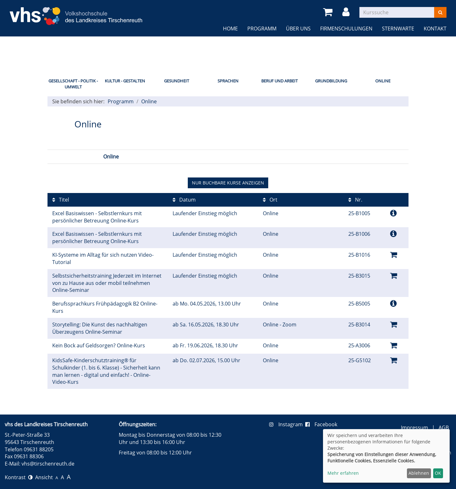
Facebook (321, 424)
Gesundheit (176, 81)
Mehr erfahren (343, 473)
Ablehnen (418, 473)
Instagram (287, 424)
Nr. (355, 199)
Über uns (298, 28)
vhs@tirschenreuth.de (48, 463)
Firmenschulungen (346, 28)
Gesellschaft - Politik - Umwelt (73, 84)
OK (438, 473)
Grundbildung (331, 81)
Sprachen (228, 81)
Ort (270, 199)
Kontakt (435, 28)
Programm (261, 28)
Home (230, 28)
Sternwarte (398, 28)
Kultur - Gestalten (125, 81)
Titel (60, 199)
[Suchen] (440, 12)
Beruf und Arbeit (279, 81)
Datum (184, 199)
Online (382, 81)
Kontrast (19, 477)
